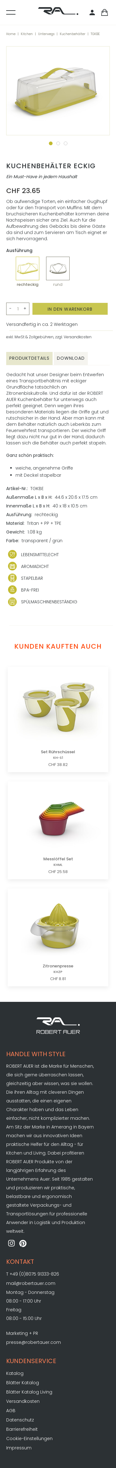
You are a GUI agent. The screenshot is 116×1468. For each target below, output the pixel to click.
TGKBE (95, 34)
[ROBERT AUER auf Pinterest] (23, 1244)
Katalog (15, 1373)
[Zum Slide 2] (58, 143)
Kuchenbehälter (72, 34)
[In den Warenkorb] (70, 309)
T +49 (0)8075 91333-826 (32, 1274)
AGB (10, 1410)
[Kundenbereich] (93, 13)
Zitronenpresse (58, 968)
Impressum (19, 1448)
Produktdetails (29, 358)
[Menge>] (17, 309)
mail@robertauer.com (30, 1283)
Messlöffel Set (58, 861)
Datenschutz (20, 1420)
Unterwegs (46, 34)
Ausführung (19, 251)
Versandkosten (23, 1401)
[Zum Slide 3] (65, 143)
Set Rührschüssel (58, 754)
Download (71, 358)
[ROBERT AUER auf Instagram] (11, 1244)
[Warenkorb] (104, 13)
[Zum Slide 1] (51, 143)
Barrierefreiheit (22, 1429)
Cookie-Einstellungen (29, 1438)
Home (10, 34)
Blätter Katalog (22, 1383)
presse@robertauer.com (33, 1342)
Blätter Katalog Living (29, 1392)
